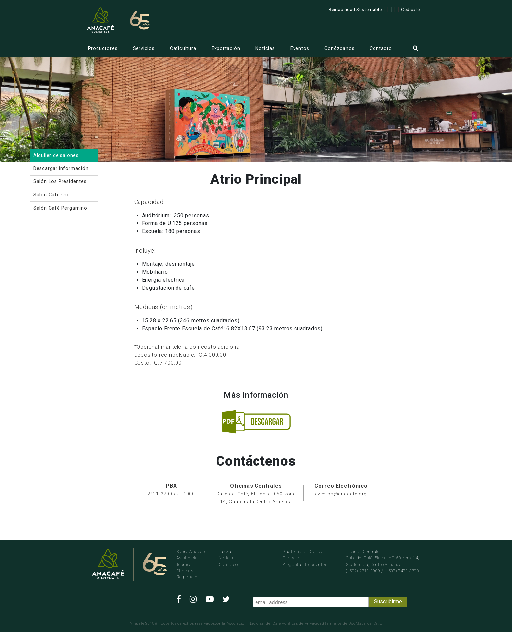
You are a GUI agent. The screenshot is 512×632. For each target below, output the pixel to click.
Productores (103, 48)
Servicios (144, 48)
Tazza (225, 551)
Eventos (299, 48)
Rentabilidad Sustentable (355, 9)
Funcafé (290, 557)
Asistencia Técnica (187, 561)
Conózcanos (339, 48)
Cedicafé (410, 9)
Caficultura (183, 48)
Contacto (381, 48)
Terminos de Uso (340, 623)
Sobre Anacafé (192, 551)
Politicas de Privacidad (303, 623)
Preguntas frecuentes (304, 564)
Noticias (265, 48)
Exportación (226, 48)
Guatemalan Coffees (304, 551)
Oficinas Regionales (188, 573)
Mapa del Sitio (369, 623)
